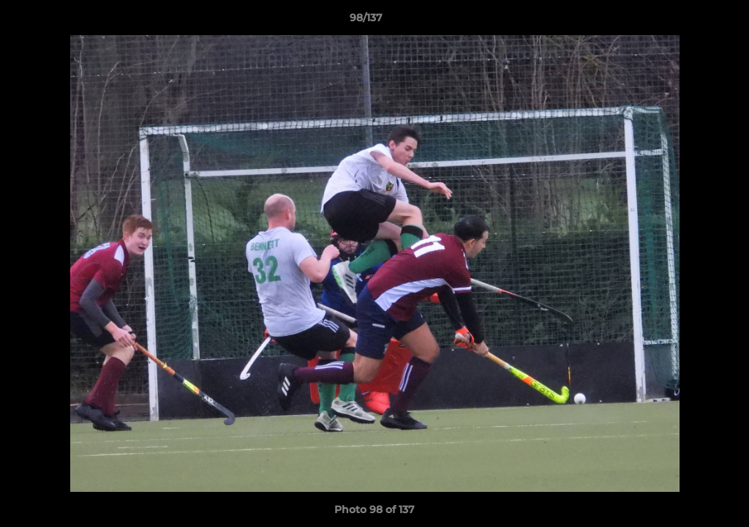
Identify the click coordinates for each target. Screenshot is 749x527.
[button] (687, 21)
